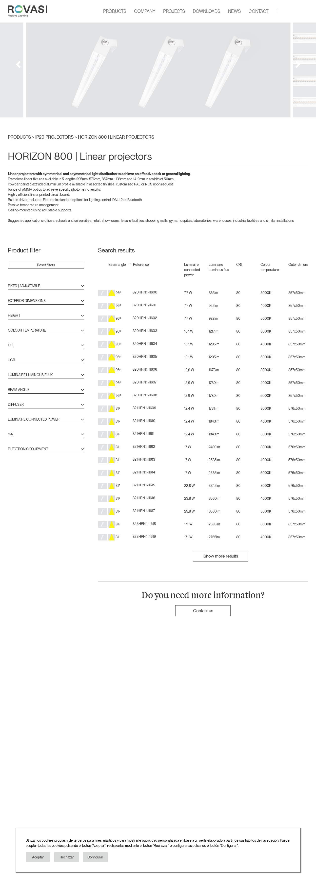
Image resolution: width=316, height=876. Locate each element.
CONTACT (259, 11)
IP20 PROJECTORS (55, 137)
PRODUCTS (114, 11)
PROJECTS (174, 11)
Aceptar (38, 857)
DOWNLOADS (206, 11)
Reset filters (46, 265)
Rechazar (67, 857)
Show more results (220, 556)
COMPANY (144, 11)
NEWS (234, 11)
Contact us (203, 610)
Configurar (95, 857)
